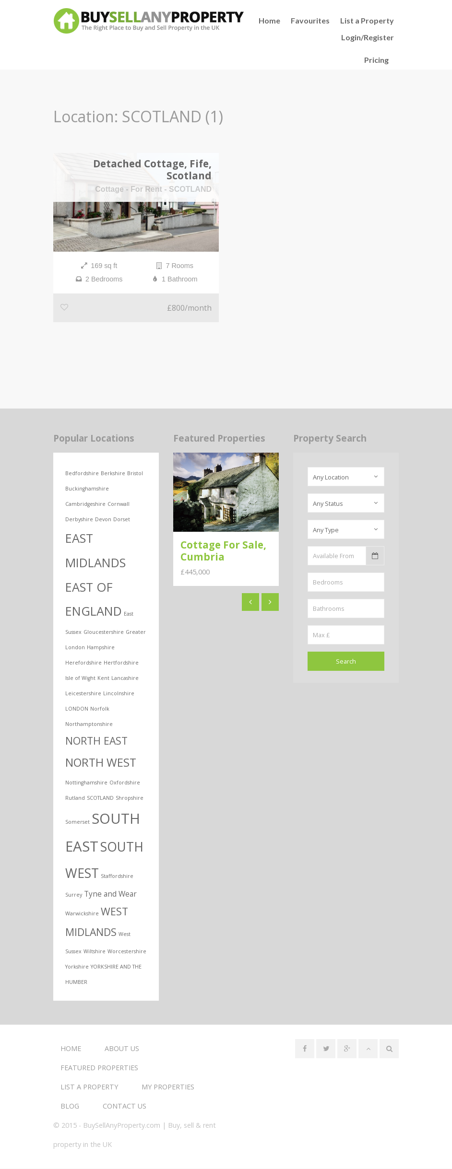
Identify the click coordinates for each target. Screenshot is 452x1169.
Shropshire (129, 798)
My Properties (168, 1087)
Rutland (75, 798)
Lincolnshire (118, 694)
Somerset (77, 822)
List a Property (367, 20)
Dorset (121, 520)
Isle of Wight (80, 679)
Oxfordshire (124, 783)
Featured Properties (99, 1068)
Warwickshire (82, 914)
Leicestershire (83, 694)
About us (122, 1048)
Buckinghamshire (87, 489)
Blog (69, 1106)
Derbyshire (79, 520)
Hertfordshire (121, 663)
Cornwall (118, 505)
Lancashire (125, 679)
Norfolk (99, 709)
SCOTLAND (100, 798)
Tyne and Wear (110, 894)
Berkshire (113, 474)
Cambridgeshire (85, 505)
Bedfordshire (82, 474)
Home (70, 1048)
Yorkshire (77, 967)
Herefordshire (83, 663)
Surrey (73, 895)
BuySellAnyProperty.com (121, 1125)
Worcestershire (126, 951)
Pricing (376, 59)
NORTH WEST (100, 763)
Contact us (124, 1106)
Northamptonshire (89, 725)
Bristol (135, 474)
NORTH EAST (96, 741)
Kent (103, 679)
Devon (103, 520)
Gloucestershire (103, 633)
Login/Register (367, 37)
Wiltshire (94, 951)
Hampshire (101, 648)
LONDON (76, 709)
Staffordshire (117, 877)
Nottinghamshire (86, 783)
